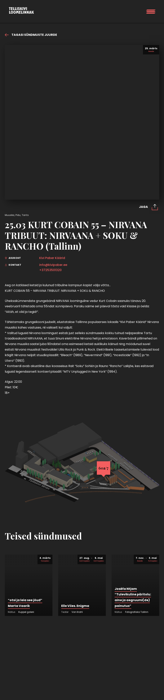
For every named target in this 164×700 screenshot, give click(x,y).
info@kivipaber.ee (53, 265)
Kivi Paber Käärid (52, 258)
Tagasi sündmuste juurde (31, 35)
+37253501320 (50, 270)
